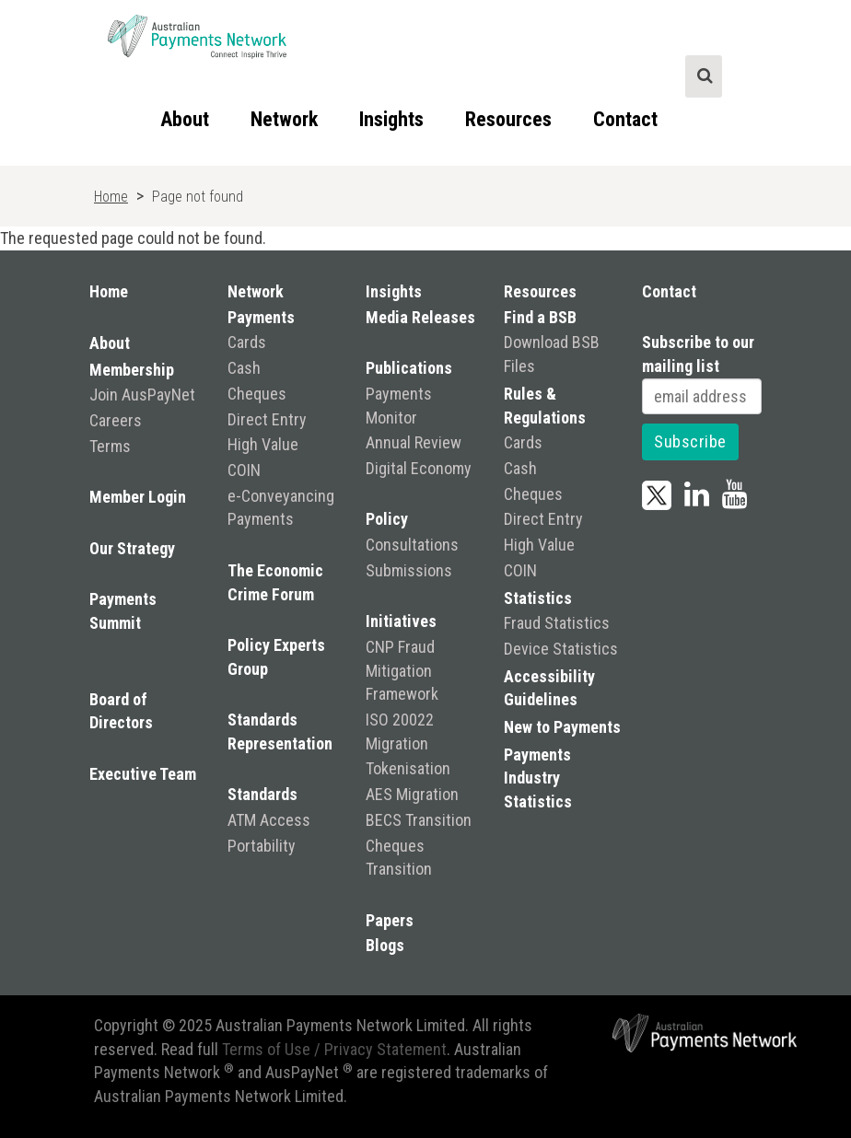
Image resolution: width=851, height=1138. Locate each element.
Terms (110, 446)
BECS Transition (419, 820)
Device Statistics (561, 648)
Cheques (256, 393)
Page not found (197, 196)
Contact (625, 119)
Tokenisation (408, 768)
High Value (262, 444)
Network (284, 119)
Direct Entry (267, 419)
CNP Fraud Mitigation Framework (402, 670)
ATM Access (268, 820)
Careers (115, 420)
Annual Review (413, 442)
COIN (244, 470)
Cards (246, 342)
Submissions (409, 570)
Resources (508, 119)
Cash (244, 367)
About (184, 119)
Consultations (412, 544)
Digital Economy (419, 468)
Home (111, 196)
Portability (261, 845)
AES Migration (412, 794)
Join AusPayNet (142, 394)
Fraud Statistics (557, 623)
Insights (391, 119)
